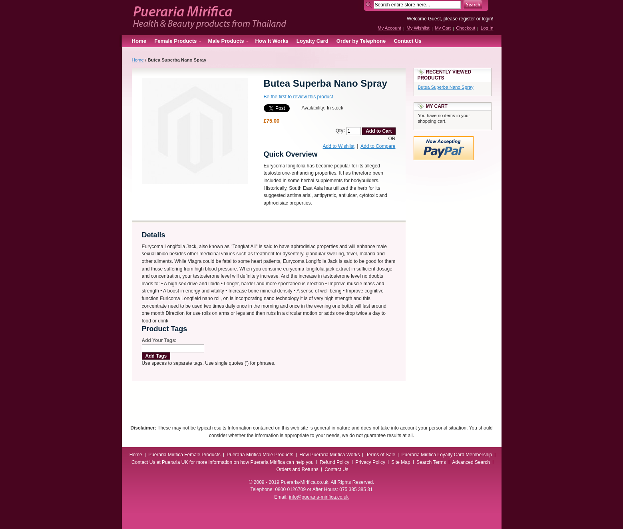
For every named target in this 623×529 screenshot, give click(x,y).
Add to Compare (377, 146)
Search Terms (431, 462)
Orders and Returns (297, 469)
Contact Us (408, 41)
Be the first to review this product (298, 96)
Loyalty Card (312, 41)
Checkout (465, 28)
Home (139, 41)
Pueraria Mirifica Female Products (184, 454)
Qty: (340, 130)
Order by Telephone (361, 41)
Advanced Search (471, 462)
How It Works (272, 41)
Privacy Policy (370, 462)
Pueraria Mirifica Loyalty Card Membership (446, 454)
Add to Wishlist (338, 146)
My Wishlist (418, 28)
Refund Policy (334, 462)
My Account (389, 28)
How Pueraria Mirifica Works (329, 454)
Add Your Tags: (159, 340)
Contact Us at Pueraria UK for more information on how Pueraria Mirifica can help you (222, 462)
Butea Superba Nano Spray (446, 87)
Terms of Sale (380, 454)
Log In (487, 28)
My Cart (443, 28)
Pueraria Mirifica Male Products (260, 454)
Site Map (400, 462)
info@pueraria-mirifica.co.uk (319, 497)
